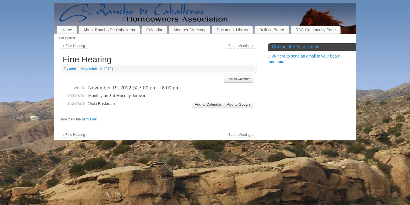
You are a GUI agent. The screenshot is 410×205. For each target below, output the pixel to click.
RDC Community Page (316, 30)
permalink (89, 119)
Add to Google (239, 104)
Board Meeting (240, 46)
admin (74, 69)
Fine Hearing (74, 46)
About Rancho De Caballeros (109, 30)
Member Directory (189, 30)
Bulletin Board (271, 30)
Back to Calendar (239, 79)
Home (67, 30)
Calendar (154, 30)
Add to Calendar (208, 104)
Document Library (232, 30)
